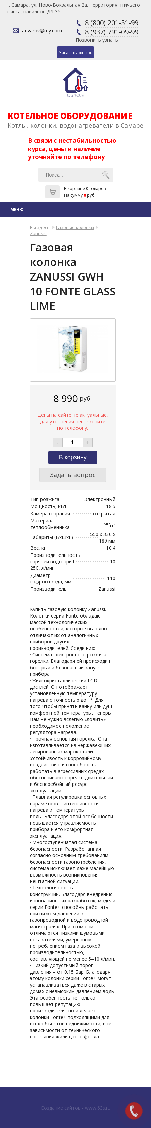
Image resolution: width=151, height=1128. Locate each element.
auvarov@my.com (42, 30)
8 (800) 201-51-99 (111, 22)
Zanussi (38, 233)
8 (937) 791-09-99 (111, 31)
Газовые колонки (75, 227)
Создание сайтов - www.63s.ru (76, 1107)
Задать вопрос (73, 475)
